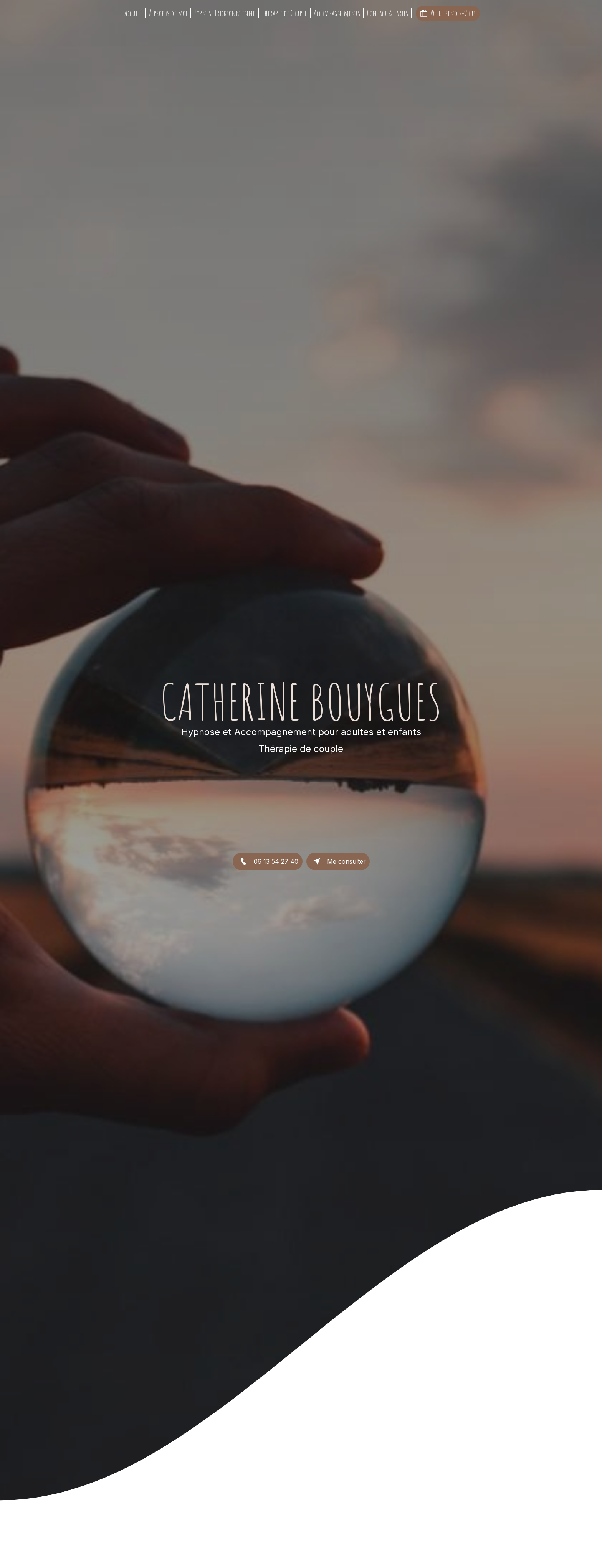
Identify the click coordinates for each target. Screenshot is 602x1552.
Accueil (133, 13)
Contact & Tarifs (387, 13)
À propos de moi (168, 13)
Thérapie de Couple (284, 13)
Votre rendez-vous (448, 13)
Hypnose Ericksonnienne (224, 13)
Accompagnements (337, 13)
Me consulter (338, 861)
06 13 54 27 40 (267, 861)
